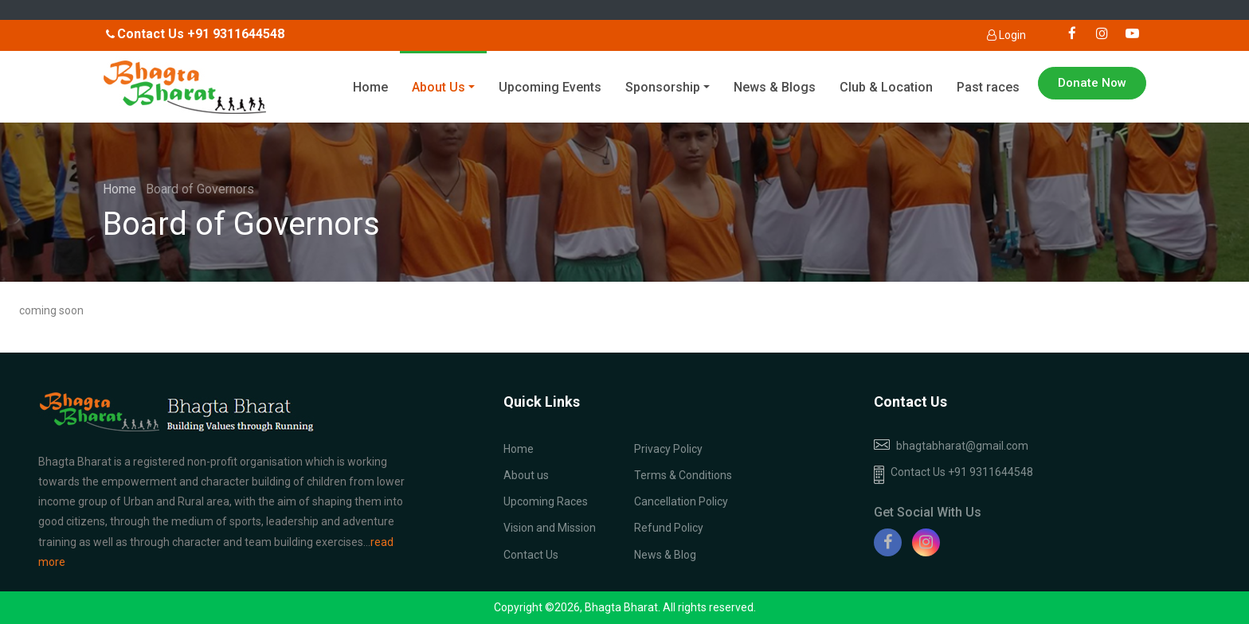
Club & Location (886, 87)
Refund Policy (668, 527)
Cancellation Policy (681, 501)
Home (370, 87)
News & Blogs (775, 87)
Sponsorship (662, 87)
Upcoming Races (545, 501)
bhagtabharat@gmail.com (962, 445)
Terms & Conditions (683, 475)
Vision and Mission (549, 527)
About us (526, 475)
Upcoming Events (550, 87)
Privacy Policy (668, 449)
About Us (438, 87)
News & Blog (665, 554)
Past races (988, 87)
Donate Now (1092, 83)
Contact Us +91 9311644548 (953, 475)
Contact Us (530, 554)
